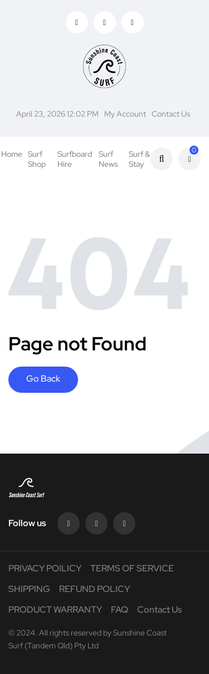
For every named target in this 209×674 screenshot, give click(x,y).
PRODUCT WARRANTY (55, 609)
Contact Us (171, 114)
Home (11, 154)
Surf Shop (37, 159)
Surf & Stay (139, 159)
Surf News (108, 159)
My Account (125, 114)
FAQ (119, 609)
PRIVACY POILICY (44, 568)
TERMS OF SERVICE (132, 568)
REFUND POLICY (94, 589)
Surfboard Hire (74, 159)
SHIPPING (29, 589)
